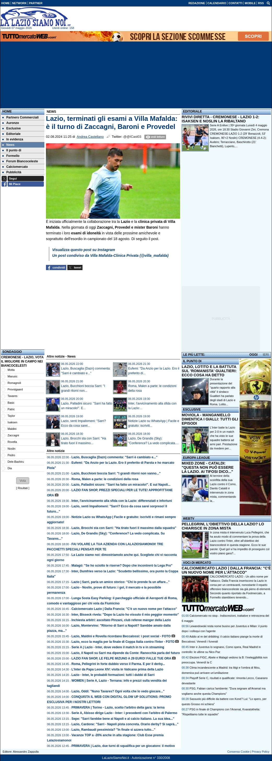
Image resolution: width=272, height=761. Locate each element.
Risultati (23, 488)
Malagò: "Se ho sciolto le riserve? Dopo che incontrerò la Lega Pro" (122, 565)
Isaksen (12, 422)
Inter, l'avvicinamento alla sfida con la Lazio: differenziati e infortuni (122, 501)
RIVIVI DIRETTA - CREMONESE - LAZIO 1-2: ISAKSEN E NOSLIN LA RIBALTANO (220, 119)
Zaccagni (13, 435)
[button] (22, 480)
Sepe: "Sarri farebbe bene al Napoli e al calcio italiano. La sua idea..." (123, 719)
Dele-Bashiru (16, 461)
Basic (11, 402)
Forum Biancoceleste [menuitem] (20, 161)
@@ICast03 (132, 137)
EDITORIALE (192, 111)
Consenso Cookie (238, 751)
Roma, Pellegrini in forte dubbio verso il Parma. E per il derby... (118, 664)
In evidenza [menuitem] (12, 139)
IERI (266, 354)
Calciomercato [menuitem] (15, 167)
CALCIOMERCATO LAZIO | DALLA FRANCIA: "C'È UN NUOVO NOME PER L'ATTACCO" (226, 570)
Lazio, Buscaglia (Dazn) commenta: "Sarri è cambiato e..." (114, 457)
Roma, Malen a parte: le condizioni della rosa (105, 479)
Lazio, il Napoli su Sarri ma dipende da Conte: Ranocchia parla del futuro (126, 653)
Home (7, 111)
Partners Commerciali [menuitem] (20, 117)
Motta (11, 369)
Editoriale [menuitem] (11, 134)
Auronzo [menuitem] (10, 123)
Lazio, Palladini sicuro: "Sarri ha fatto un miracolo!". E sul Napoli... (121, 484)
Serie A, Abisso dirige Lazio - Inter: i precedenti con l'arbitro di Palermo (124, 713)
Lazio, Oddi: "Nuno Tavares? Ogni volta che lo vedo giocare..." (118, 691)
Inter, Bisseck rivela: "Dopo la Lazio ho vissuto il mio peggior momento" (125, 614)
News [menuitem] (8, 145)
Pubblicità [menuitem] (11, 172)
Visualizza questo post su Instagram (83, 250)
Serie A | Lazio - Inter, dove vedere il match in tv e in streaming (118, 647)
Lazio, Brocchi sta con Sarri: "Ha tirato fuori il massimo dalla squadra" (124, 528)
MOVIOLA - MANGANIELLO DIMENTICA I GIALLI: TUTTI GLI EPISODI (210, 419)
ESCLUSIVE (192, 409)
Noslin (11, 448)
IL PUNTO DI (192, 361)
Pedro (11, 455)
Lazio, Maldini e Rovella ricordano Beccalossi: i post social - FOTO (121, 636)
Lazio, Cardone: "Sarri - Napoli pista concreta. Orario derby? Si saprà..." (125, 724)
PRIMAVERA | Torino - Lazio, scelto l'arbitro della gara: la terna (118, 707)
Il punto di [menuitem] (11, 150)
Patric (11, 409)
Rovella (12, 441)
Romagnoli (14, 382)
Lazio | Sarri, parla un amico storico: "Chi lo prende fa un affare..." (121, 582)
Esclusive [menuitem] (11, 128)
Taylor (11, 415)
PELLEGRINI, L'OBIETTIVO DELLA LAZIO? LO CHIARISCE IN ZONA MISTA (223, 526)
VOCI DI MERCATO (197, 562)
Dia (10, 468)
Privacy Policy (260, 751)
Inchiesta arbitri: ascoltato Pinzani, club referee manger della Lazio (121, 620)
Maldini (12, 428)
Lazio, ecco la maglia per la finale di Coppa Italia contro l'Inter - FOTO (123, 642)
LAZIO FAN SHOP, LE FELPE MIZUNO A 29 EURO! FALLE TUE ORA (121, 658)
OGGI (253, 354)
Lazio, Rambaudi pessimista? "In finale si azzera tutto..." (113, 730)
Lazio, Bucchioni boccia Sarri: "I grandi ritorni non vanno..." (116, 473)
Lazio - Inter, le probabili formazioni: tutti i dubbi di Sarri (113, 675)
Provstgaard (15, 389)
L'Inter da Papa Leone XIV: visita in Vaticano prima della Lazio (117, 669)
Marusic (12, 376)
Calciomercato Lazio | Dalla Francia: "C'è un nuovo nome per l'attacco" (124, 609)
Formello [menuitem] (11, 156)
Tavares (12, 395)
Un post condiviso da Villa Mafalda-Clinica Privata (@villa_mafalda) (110, 255)
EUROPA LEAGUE (196, 458)
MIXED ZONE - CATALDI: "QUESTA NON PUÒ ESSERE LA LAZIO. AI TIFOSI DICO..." (208, 467)
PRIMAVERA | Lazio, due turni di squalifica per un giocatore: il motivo (123, 746)
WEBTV (188, 518)
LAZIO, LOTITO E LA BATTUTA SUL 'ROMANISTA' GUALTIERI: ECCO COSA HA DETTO (209, 371)
